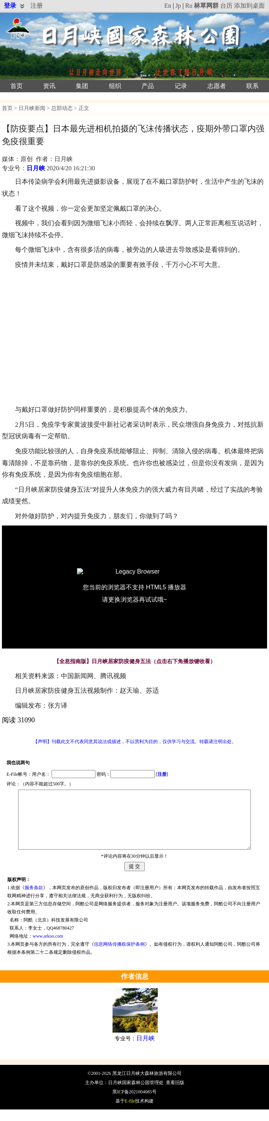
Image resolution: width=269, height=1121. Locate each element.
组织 (115, 86)
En (167, 5)
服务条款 (34, 899)
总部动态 (62, 108)
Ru (188, 5)
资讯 (49, 86)
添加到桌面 (249, 5)
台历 (226, 5)
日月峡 (36, 168)
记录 (181, 86)
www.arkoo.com (48, 947)
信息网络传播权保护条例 (119, 955)
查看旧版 (175, 1094)
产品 (148, 86)
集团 (82, 86)
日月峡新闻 (31, 108)
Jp (178, 5)
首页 (16, 86)
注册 (36, 5)
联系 (252, 86)
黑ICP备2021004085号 (134, 1103)
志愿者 (216, 86)
